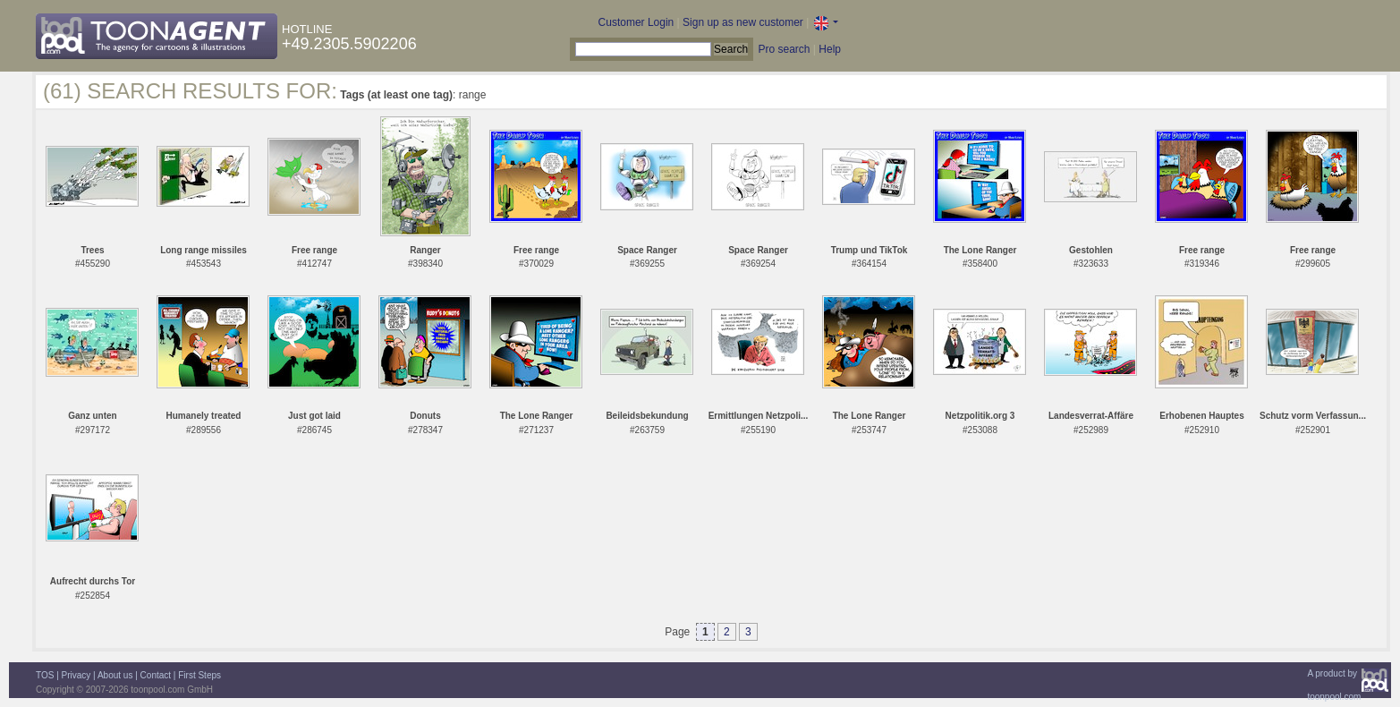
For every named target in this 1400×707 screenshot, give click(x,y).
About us (115, 675)
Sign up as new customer (743, 22)
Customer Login (636, 22)
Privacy (76, 675)
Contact (155, 675)
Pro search (784, 49)
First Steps (199, 675)
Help (830, 49)
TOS (45, 675)
